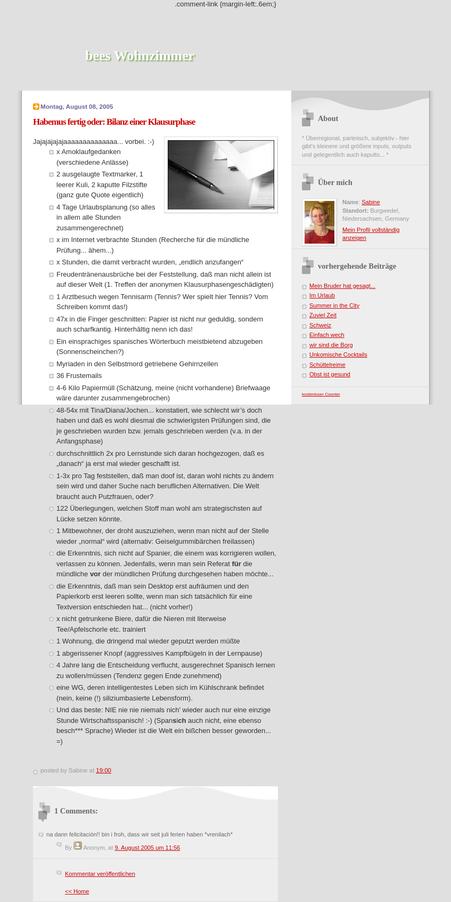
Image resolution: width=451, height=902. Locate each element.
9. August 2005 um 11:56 (147, 847)
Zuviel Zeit (323, 315)
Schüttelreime (327, 364)
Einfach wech (327, 335)
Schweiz (320, 325)
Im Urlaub (322, 295)
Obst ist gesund (329, 374)
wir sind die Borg (331, 345)
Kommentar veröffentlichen (100, 874)
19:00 (103, 770)
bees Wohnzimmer (139, 55)
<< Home (77, 891)
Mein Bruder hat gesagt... (342, 286)
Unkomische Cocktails (338, 354)
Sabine (371, 202)
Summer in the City (334, 305)
